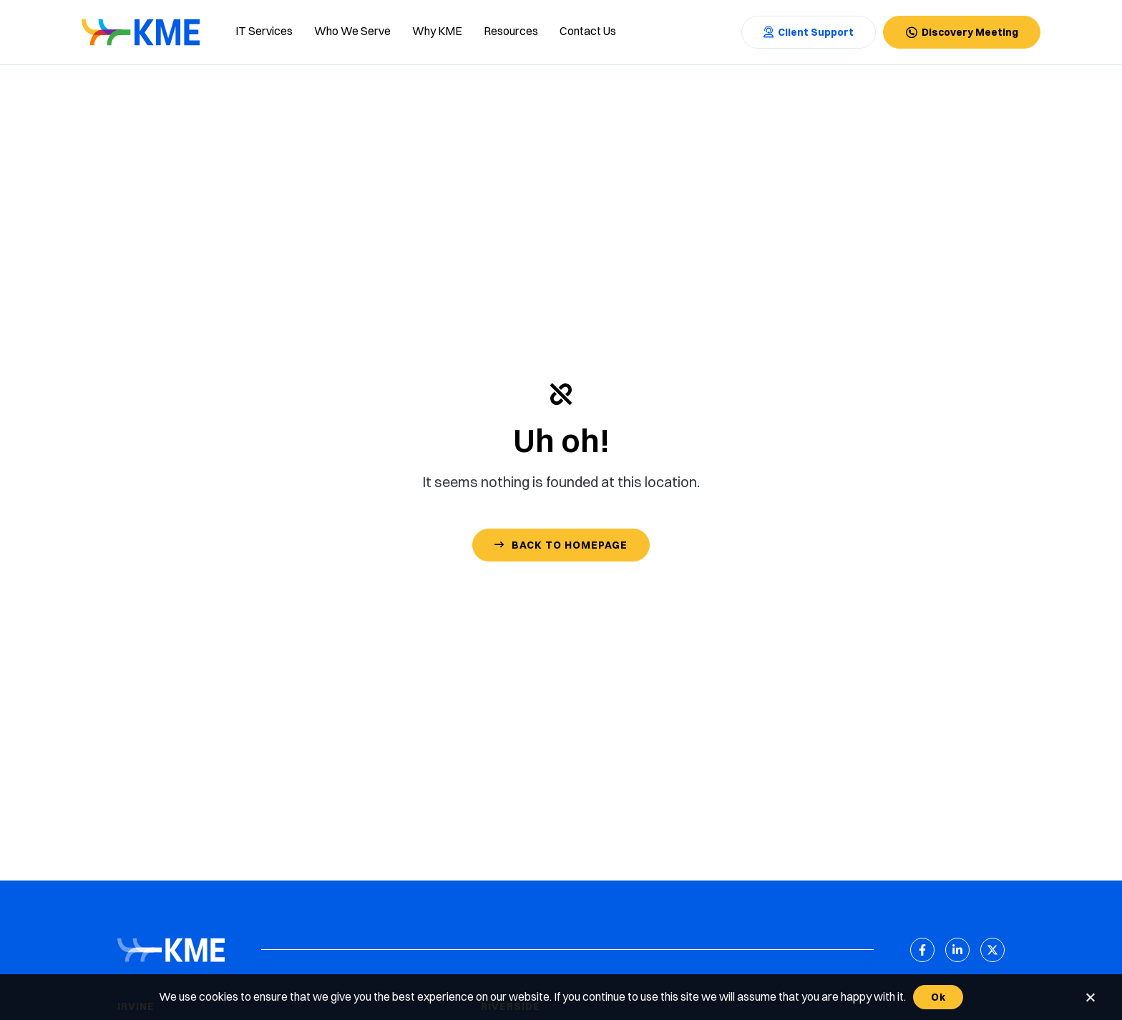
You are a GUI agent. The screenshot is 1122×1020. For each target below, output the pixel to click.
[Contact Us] (808, 32)
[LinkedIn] (957, 950)
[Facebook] (922, 950)
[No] (1089, 997)
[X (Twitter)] (992, 950)
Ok (938, 997)
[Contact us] (588, 32)
